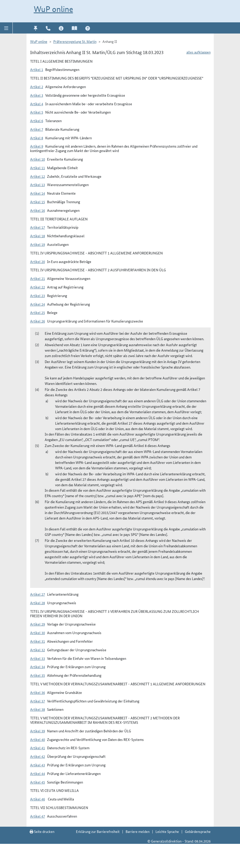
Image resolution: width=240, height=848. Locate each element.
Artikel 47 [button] (37, 816)
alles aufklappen (198, 52)
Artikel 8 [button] (36, 137)
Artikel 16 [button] (37, 210)
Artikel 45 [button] (37, 782)
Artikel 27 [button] (37, 594)
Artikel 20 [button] (37, 261)
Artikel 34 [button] (37, 666)
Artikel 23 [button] (37, 295)
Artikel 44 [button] (37, 773)
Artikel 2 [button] (36, 86)
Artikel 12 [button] (37, 176)
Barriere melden (138, 831)
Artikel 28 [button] (37, 602)
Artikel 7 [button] (36, 129)
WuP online (53, 9)
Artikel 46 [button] (37, 798)
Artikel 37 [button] (37, 701)
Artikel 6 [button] (36, 120)
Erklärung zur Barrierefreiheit (98, 831)
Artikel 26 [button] (37, 321)
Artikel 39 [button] (37, 730)
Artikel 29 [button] (37, 624)
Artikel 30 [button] (37, 632)
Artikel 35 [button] (37, 675)
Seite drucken (42, 831)
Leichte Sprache (167, 831)
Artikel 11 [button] (37, 167)
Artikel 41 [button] (37, 747)
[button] (6, 27)
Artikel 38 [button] (37, 709)
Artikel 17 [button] (37, 227)
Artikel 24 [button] (37, 304)
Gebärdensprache (198, 831)
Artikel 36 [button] (37, 692)
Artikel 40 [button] (37, 739)
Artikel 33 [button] (37, 658)
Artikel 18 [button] (37, 235)
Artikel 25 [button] (37, 312)
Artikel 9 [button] (36, 146)
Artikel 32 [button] (37, 649)
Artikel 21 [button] (37, 278)
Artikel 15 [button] (37, 201)
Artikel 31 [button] (37, 641)
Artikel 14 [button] (37, 193)
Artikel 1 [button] (36, 69)
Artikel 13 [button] (37, 184)
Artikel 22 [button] (37, 287)
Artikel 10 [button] (37, 159)
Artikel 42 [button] (37, 756)
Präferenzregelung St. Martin (74, 41)
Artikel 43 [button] (37, 764)
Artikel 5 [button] (36, 112)
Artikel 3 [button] (36, 95)
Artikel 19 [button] (37, 244)
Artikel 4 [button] (36, 103)
